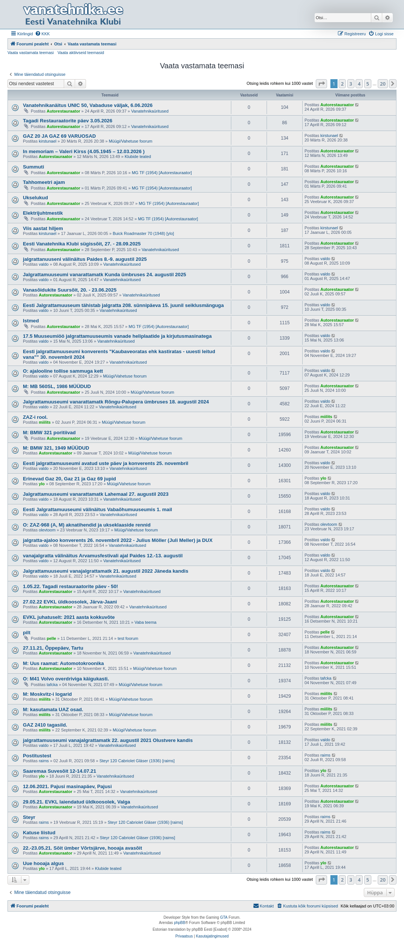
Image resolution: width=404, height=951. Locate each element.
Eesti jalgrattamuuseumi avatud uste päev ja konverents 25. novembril (105, 463)
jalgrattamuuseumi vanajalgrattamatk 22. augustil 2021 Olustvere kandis (108, 740)
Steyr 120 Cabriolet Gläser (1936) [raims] (137, 760)
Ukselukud (35, 197)
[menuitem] (42, 33)
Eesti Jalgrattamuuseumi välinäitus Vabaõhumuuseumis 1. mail (97, 509)
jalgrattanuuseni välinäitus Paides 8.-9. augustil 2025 (85, 259)
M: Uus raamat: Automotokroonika (63, 663)
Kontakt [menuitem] (263, 905)
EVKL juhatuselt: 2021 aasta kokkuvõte (69, 617)
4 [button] (359, 83)
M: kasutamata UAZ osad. (53, 709)
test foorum (128, 638)
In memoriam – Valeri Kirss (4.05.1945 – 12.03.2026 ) (84, 151)
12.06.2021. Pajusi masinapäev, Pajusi (67, 786)
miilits (45, 422)
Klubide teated (138, 156)
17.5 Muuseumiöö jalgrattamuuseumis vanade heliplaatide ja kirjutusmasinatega (117, 336)
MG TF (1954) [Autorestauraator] (162, 172)
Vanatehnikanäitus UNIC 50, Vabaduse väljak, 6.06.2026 (87, 105)
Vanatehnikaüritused (149, 111)
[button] (321, 83)
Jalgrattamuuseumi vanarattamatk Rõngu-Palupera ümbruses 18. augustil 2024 (116, 402)
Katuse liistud (39, 832)
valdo (43, 264)
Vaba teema (145, 622)
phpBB (179, 923)
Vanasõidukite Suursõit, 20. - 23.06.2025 (69, 290)
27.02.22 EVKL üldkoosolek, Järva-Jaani (70, 602)
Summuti (33, 167)
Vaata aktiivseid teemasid (80, 52)
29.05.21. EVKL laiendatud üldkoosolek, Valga (76, 802)
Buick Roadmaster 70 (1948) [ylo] (143, 233)
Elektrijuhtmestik (43, 213)
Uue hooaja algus (43, 863)
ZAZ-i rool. (35, 417)
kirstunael (47, 141)
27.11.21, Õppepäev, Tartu (53, 648)
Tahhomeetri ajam (44, 182)
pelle (51, 638)
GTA (224, 917)
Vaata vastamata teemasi (31, 52)
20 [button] (383, 83)
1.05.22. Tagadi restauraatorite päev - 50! (70, 586)
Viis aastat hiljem (43, 228)
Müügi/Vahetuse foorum (130, 141)
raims (44, 760)
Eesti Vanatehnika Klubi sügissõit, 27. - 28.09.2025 (82, 244)
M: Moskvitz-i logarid (47, 694)
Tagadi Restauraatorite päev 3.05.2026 (67, 120)
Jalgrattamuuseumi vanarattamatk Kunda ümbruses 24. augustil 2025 (104, 274)
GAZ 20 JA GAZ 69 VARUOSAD (59, 136)
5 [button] (367, 83)
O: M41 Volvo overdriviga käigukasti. (66, 679)
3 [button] (351, 83)
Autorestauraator (63, 111)
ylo (42, 484)
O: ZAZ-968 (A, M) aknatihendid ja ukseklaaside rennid (87, 525)
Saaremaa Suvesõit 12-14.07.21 (59, 771)
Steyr (29, 817)
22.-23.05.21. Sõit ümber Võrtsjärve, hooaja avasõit (82, 848)
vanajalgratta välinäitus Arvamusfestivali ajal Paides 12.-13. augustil (102, 555)
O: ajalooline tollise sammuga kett (63, 371)
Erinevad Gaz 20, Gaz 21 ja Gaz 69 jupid (69, 479)
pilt (26, 632)
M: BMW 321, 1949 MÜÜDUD (56, 448)
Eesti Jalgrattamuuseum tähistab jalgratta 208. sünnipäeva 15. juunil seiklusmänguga (123, 305)
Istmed (31, 321)
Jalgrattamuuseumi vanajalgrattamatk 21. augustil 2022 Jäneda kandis (105, 571)
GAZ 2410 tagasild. (45, 725)
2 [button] (342, 83)
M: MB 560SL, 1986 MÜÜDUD (57, 386)
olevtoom (47, 530)
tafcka (52, 684)
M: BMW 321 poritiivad (49, 432)
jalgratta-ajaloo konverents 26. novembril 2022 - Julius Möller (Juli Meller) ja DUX (118, 540)
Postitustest (37, 755)
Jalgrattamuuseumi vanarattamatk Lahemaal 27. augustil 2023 (96, 494)
